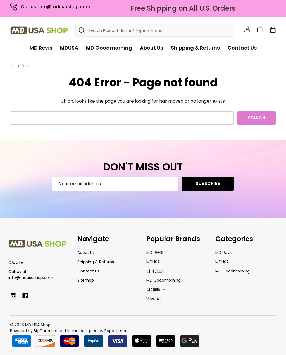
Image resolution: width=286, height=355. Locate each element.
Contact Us (242, 47)
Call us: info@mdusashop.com (50, 6)
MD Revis (41, 47)
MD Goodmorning (109, 47)
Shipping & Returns (195, 47)
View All (153, 299)
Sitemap (85, 280)
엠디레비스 (156, 289)
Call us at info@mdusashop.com (30, 274)
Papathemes (117, 330)
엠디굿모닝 (156, 271)
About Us (151, 47)
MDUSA (69, 47)
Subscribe (208, 183)
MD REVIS (154, 252)
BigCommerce (48, 330)
